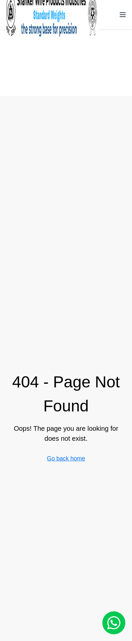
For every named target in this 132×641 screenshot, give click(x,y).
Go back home (66, 458)
